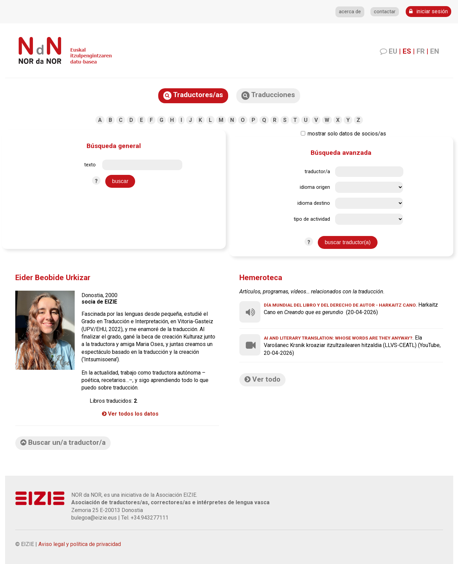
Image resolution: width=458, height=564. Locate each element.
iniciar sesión (428, 11)
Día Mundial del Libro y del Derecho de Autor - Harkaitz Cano (340, 305)
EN (434, 51)
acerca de (350, 12)
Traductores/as (193, 95)
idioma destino (313, 203)
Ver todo (262, 379)
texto (90, 165)
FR (421, 51)
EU (393, 51)
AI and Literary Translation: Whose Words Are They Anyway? (338, 338)
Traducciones (268, 95)
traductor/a (317, 172)
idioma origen (315, 187)
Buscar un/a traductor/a (63, 442)
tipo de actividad (312, 219)
